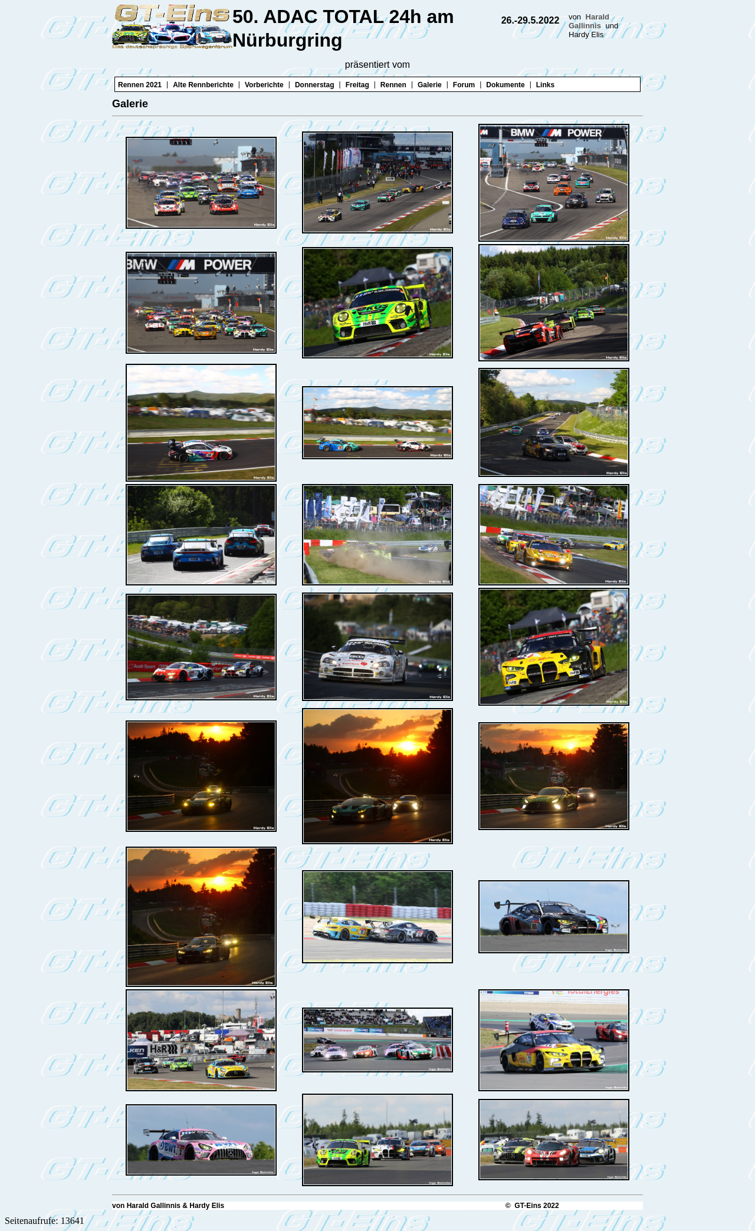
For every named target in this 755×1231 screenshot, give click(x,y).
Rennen (393, 85)
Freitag (357, 85)
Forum (464, 85)
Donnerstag (314, 85)
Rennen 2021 (140, 85)
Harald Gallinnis (589, 21)
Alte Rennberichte (203, 85)
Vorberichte (264, 85)
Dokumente (505, 85)
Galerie (430, 85)
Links (545, 85)
